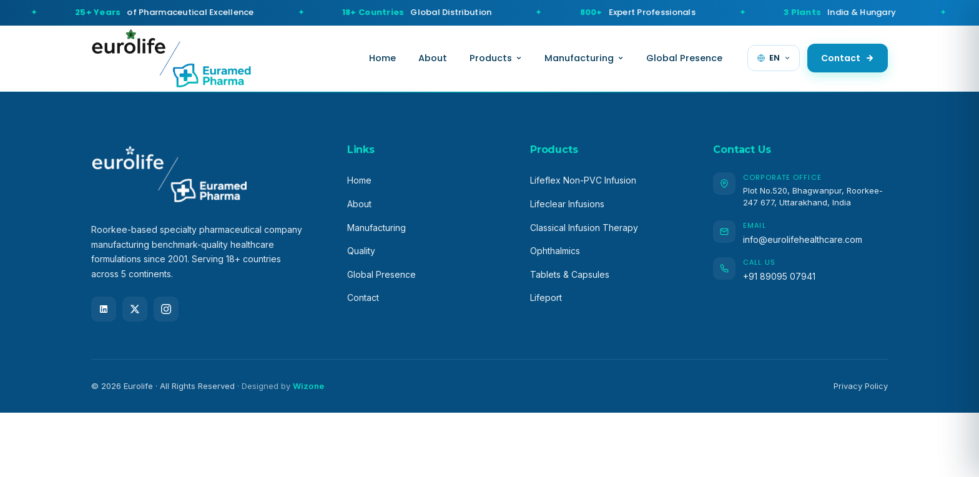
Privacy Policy (861, 386)
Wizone (308, 386)
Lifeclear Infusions (567, 204)
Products (496, 58)
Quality (361, 250)
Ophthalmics (555, 250)
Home (382, 58)
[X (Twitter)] (134, 309)
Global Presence (684, 58)
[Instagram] (166, 309)
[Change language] (773, 58)
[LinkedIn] (103, 309)
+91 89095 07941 (779, 276)
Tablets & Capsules (569, 274)
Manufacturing (584, 58)
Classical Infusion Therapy (584, 227)
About (432, 58)
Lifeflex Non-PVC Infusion (583, 180)
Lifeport (546, 297)
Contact (847, 58)
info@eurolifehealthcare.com (802, 239)
